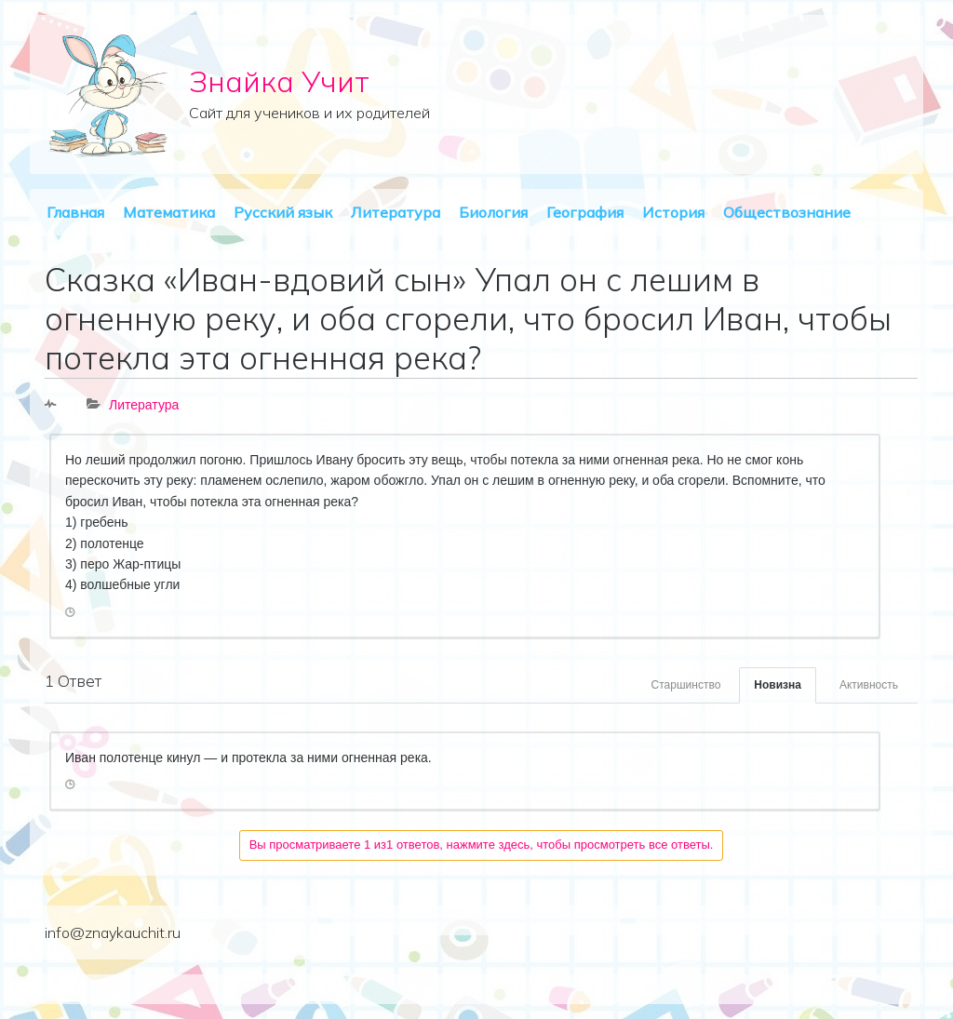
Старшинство (686, 684)
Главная (75, 212)
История (673, 212)
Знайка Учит (279, 81)
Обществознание (787, 212)
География (585, 212)
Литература (395, 212)
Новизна (777, 684)
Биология (493, 212)
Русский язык (283, 212)
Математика (169, 212)
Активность (868, 684)
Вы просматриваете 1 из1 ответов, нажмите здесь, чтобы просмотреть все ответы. (481, 844)
